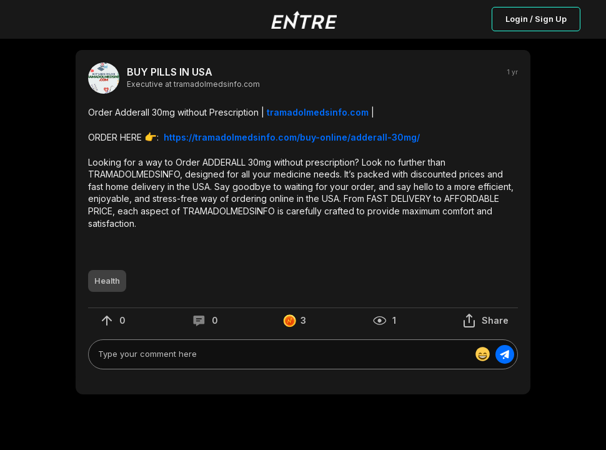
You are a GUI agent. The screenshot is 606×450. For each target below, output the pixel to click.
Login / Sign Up (536, 19)
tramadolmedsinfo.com (318, 112)
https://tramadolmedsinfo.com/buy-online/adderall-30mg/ (292, 137)
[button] (303, 167)
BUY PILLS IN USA (169, 72)
